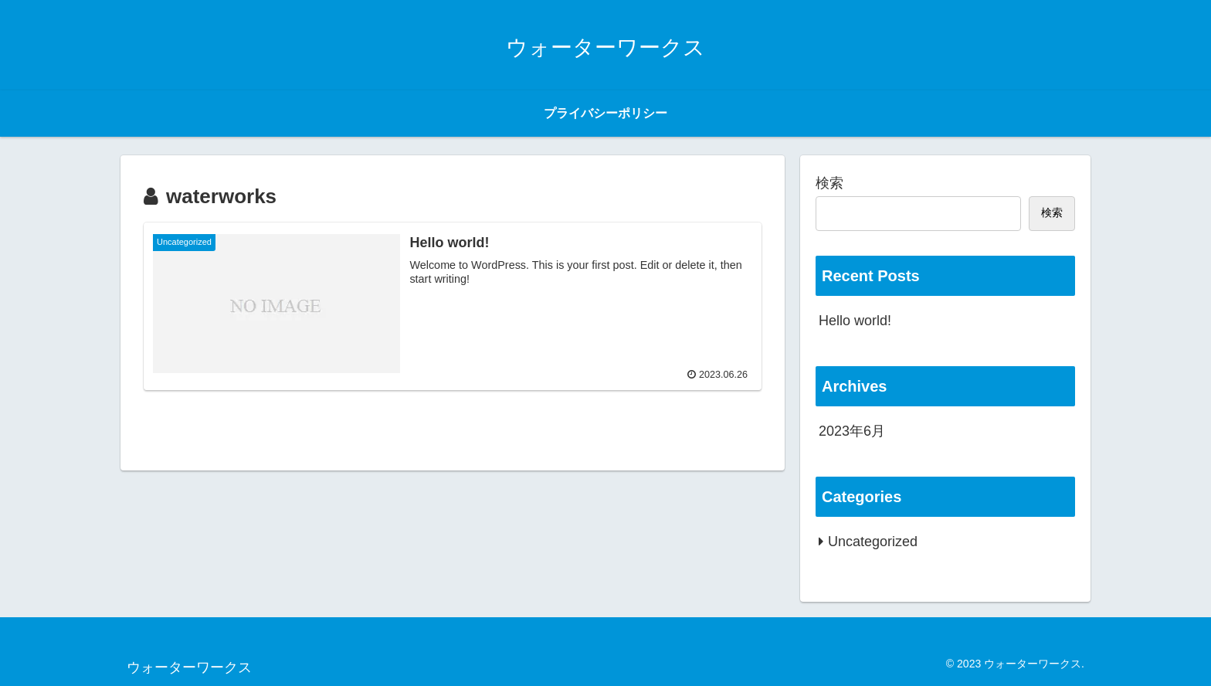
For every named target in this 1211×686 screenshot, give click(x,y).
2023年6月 (852, 431)
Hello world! (855, 320)
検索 (829, 183)
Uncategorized (873, 541)
